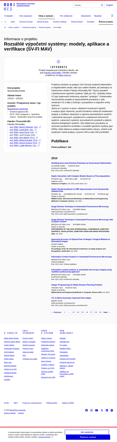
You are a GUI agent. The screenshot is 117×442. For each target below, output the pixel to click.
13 (73, 312)
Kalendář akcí (64, 342)
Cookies (21, 413)
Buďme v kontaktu (29, 342)
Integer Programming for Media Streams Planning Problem (76, 285)
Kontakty (90, 22)
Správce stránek (10, 413)
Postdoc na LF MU (47, 368)
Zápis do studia (28, 352)
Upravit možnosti (45, 438)
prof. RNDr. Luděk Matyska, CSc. (25, 145)
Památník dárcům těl (67, 362)
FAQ (24, 355)
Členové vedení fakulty (12, 342)
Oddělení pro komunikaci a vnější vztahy (67, 374)
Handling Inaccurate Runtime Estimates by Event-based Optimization (81, 163)
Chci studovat (28, 332)
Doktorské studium (47, 345)
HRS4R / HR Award (48, 354)
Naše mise (8, 362)
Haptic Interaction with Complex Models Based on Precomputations (80, 176)
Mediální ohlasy (65, 348)
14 (78, 312)
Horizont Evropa (26, 22)
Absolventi (86, 16)
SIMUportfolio (51, 403)
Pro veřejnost (66, 332)
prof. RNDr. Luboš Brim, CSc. (23, 130)
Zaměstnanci (8, 376)
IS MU (6, 403)
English (109, 5)
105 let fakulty (9, 352)
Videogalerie (64, 355)
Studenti (98, 16)
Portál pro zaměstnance (32, 403)
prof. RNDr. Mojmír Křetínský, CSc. (25, 127)
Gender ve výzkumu (48, 358)
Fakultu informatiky (52, 73)
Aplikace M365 (68, 403)
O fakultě (10, 333)
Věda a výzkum (47, 332)
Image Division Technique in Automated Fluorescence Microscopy (80, 207)
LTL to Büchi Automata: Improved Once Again (71, 298)
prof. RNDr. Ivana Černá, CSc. (23, 132)
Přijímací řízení (28, 348)
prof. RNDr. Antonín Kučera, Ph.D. (25, 143)
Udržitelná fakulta (10, 373)
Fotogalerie (64, 352)
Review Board (77, 22)
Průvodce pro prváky (30, 359)
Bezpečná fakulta (10, 366)
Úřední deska (8, 359)
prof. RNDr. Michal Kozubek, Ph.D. (25, 140)
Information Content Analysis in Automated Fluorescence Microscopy (81, 257)
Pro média (63, 345)
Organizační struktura (11, 348)
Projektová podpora (48, 342)
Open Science (46, 361)
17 (91, 312)
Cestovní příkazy (60, 22)
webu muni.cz (64, 75)
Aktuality (63, 338)
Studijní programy (29, 345)
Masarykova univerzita (17, 109)
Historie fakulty (9, 355)
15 (82, 312)
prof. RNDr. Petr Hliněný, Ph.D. (24, 138)
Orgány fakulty (9, 345)
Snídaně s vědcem (47, 365)
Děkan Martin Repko (11, 338)
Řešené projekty (106, 22)
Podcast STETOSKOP (68, 359)
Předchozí (56, 312)
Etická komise (42, 22)
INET (16, 403)
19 (100, 312)
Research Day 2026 (48, 377)
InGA (13, 22)
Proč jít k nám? (28, 338)
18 (96, 312)
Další (107, 312)
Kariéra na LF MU (10, 369)
